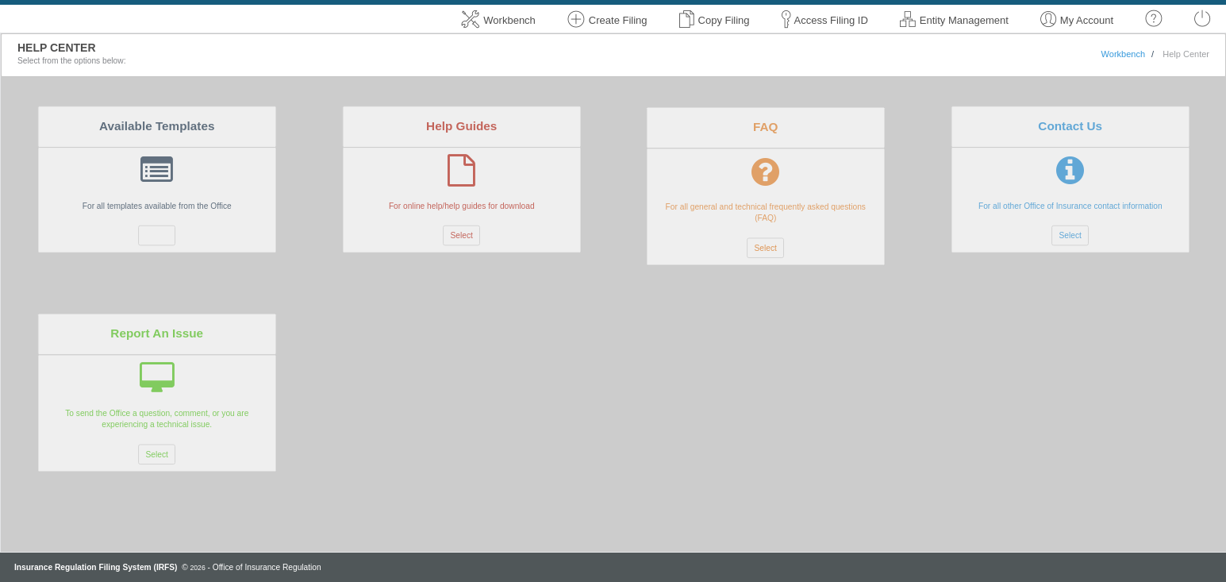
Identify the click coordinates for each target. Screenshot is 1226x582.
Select (157, 235)
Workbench (1123, 54)
